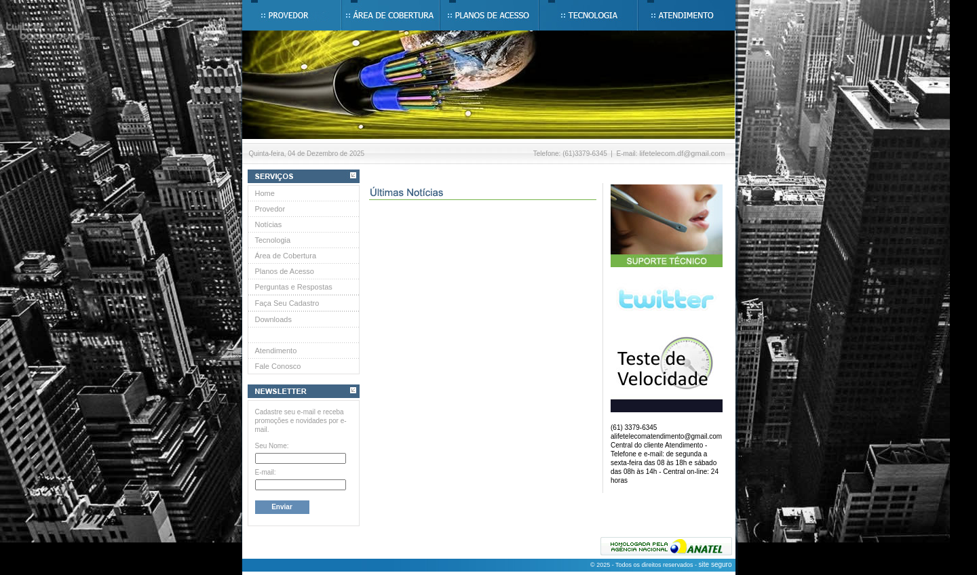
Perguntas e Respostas (293, 287)
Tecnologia (273, 240)
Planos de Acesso (284, 271)
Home (265, 193)
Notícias (268, 224)
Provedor (270, 209)
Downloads (273, 319)
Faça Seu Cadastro (287, 303)
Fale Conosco (278, 366)
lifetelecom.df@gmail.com (682, 153)
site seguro (715, 564)
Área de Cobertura (286, 256)
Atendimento (276, 350)
